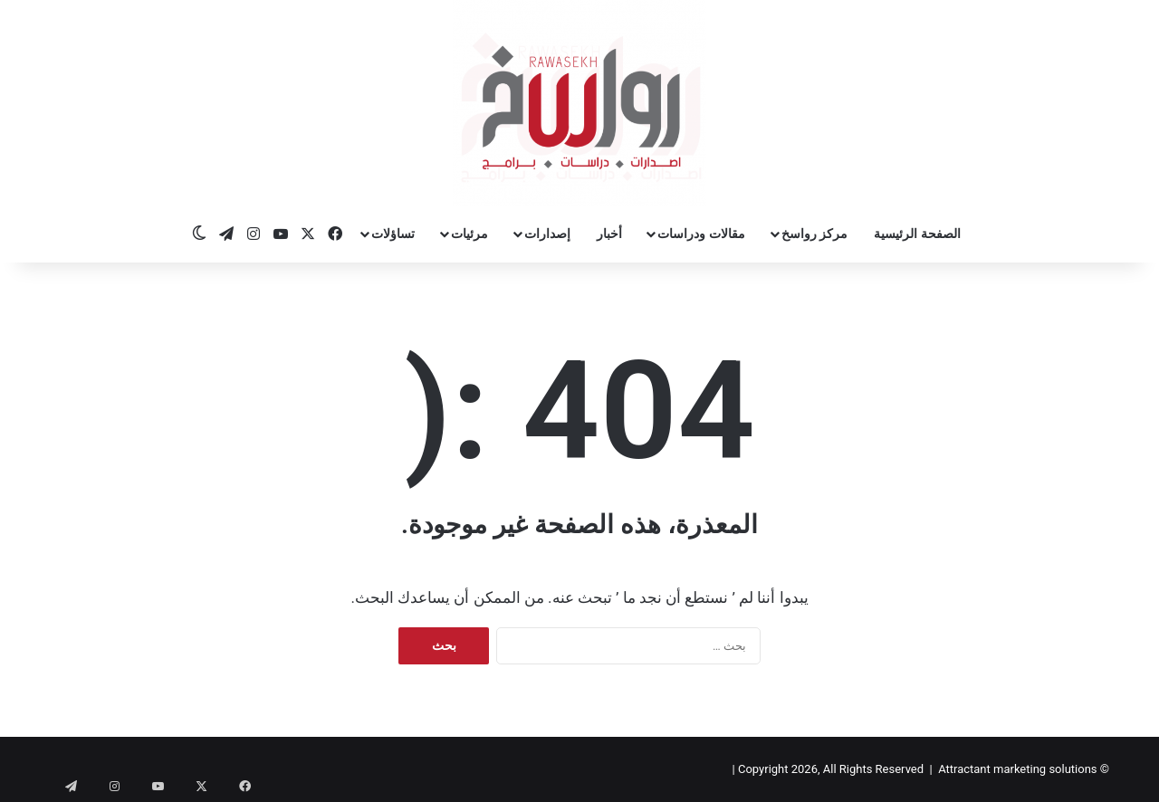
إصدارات (547, 233)
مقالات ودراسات (700, 233)
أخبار (609, 233)
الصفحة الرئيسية (917, 233)
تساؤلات (393, 233)
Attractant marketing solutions (1017, 769)
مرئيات (469, 233)
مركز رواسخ (814, 233)
